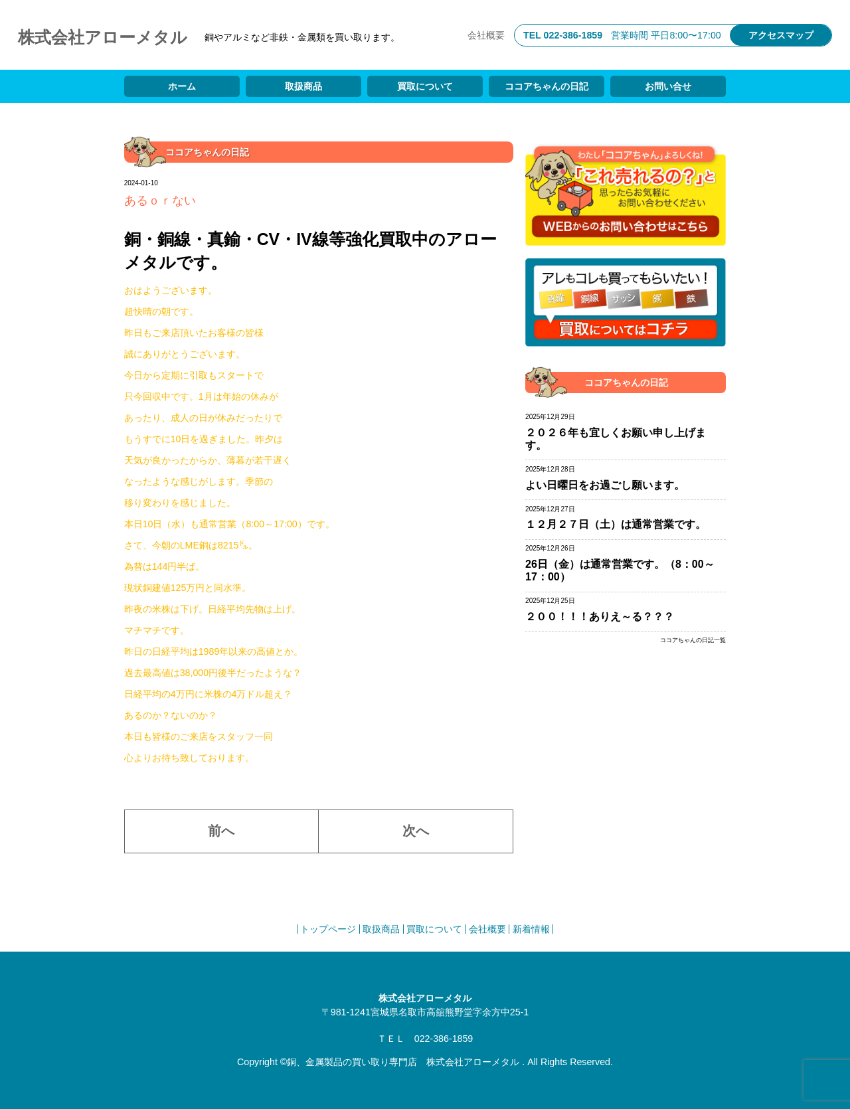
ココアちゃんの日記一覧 (693, 640)
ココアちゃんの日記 (546, 86)
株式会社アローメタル (102, 37)
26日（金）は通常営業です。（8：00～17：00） (620, 570)
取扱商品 (303, 86)
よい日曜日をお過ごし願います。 (605, 485)
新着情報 (531, 929)
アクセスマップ (780, 35)
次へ (415, 830)
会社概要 (486, 35)
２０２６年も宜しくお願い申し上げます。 (615, 439)
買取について (425, 86)
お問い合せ (668, 86)
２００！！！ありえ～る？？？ (599, 616)
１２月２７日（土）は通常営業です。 (615, 524)
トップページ (328, 929)
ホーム (182, 86)
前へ (221, 830)
